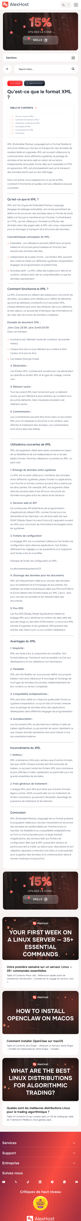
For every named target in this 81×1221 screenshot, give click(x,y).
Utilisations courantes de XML (27, 123)
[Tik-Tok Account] (28, 1182)
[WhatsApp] (64, 1182)
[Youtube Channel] (3, 1182)
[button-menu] (76, 5)
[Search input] (44, 69)
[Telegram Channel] (52, 1182)
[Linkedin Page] (40, 1182)
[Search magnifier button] (73, 69)
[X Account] (15, 1182)
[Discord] (76, 1182)
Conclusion (20, 133)
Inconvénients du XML (24, 130)
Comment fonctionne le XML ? (27, 120)
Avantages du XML (23, 126)
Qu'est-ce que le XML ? (24, 116)
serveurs (59, 495)
